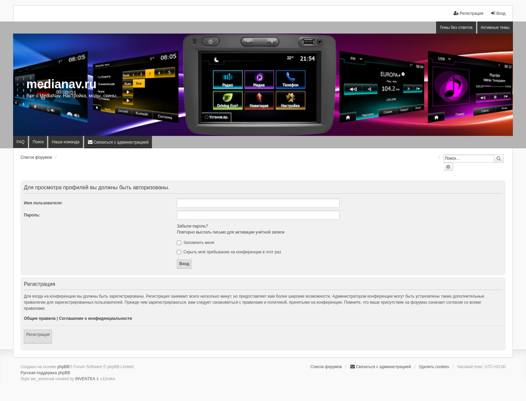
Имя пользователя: (43, 203)
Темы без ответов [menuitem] (455, 27)
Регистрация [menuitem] (468, 13)
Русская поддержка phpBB (45, 372)
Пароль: (32, 215)
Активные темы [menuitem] (495, 27)
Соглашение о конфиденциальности (95, 318)
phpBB (63, 366)
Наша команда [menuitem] (65, 142)
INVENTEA (85, 379)
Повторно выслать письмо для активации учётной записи (230, 232)
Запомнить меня (195, 242)
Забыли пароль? (192, 226)
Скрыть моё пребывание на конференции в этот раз (229, 252)
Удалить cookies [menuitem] (434, 366)
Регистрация (38, 334)
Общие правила (40, 318)
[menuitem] (118, 142)
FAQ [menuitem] (20, 142)
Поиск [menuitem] (38, 142)
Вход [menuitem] (498, 13)
